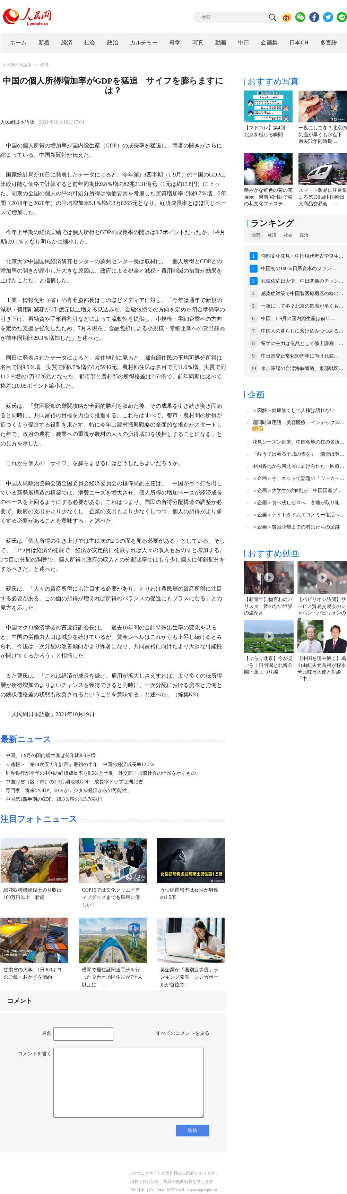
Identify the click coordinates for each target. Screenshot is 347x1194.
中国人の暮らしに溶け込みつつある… (302, 331)
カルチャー (144, 42)
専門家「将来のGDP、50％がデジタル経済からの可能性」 (69, 790)
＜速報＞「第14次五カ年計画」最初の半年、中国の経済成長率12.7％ (80, 764)
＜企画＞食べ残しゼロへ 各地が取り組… (298, 502)
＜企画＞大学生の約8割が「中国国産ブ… (297, 490)
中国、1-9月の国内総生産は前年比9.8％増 (51, 755)
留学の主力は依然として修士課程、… (302, 343)
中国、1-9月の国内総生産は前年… (298, 318)
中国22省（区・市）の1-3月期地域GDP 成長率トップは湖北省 (74, 781)
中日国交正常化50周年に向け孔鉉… (300, 356)
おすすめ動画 (273, 553)
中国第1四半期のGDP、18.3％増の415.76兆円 (54, 799)
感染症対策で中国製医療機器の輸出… (302, 293)
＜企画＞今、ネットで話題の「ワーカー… (298, 478)
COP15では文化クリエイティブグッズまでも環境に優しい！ (111, 897)
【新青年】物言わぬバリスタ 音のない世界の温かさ (268, 606)
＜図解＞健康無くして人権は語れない (293, 410)
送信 (192, 1130)
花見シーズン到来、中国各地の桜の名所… (298, 442)
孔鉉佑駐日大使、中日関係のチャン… (302, 281)
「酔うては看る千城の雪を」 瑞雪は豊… (298, 454)
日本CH (298, 42)
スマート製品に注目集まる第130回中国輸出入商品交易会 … (322, 197)
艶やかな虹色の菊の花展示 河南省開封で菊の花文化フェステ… (268, 197)
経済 (66, 42)
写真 (197, 42)
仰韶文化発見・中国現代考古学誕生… (302, 256)
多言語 (328, 42)
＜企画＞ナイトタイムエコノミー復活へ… (298, 514)
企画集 (269, 42)
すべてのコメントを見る (182, 1033)
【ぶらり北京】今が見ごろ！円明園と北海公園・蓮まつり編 (268, 665)
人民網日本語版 (17, 64)
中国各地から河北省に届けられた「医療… (298, 466)
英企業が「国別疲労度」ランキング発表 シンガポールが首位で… (189, 977)
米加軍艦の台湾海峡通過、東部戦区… (302, 368)
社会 (89, 42)
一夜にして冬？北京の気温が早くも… (302, 306)
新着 (44, 42)
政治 (112, 42)
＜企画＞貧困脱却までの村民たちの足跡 (296, 527)
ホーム (18, 42)
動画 (220, 42)
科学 (175, 42)
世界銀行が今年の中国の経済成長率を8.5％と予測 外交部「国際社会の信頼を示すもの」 (103, 773)
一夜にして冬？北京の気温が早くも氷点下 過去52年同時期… (322, 134)
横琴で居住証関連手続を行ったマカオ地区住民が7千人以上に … (112, 977)
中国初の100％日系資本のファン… (298, 268)
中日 (243, 42)
